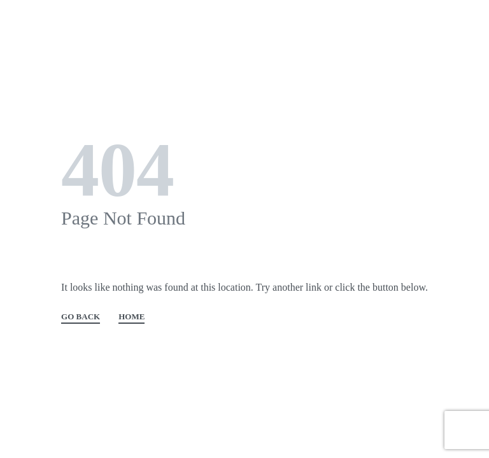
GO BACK (80, 316)
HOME (131, 316)
